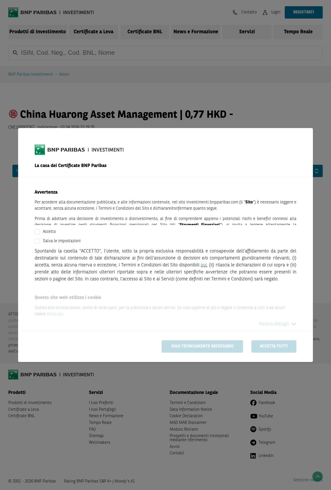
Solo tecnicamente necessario (202, 346)
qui (204, 265)
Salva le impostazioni (62, 241)
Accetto (49, 232)
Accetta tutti (274, 346)
